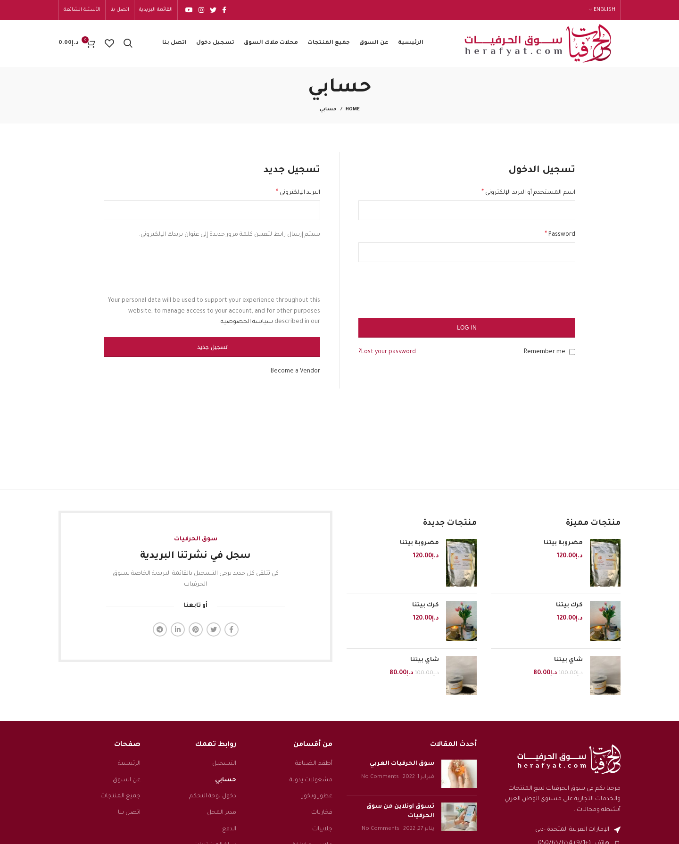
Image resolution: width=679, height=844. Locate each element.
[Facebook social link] (224, 10)
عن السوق (127, 780)
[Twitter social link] (213, 10)
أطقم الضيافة (313, 764)
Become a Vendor (295, 371)
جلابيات (322, 829)
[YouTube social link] (189, 10)
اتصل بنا (129, 813)
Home (353, 109)
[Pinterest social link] (196, 629)
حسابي (225, 780)
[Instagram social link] (201, 10)
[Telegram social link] (160, 629)
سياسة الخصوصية (247, 322)
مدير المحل (221, 813)
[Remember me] (572, 352)
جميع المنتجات (120, 796)
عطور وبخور (317, 796)
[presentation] (503, 294)
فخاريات (321, 813)
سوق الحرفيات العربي (402, 764)
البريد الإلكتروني (298, 193)
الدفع (229, 829)
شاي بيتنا (568, 660)
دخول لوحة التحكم (212, 796)
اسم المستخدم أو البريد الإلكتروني (528, 193)
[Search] (128, 43)
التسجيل (224, 764)
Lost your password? (387, 352)
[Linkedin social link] (178, 629)
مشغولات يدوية (311, 780)
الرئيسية (129, 764)
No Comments (380, 777)
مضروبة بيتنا (563, 543)
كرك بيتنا (569, 605)
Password (560, 235)
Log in (466, 328)
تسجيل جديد (212, 347)
